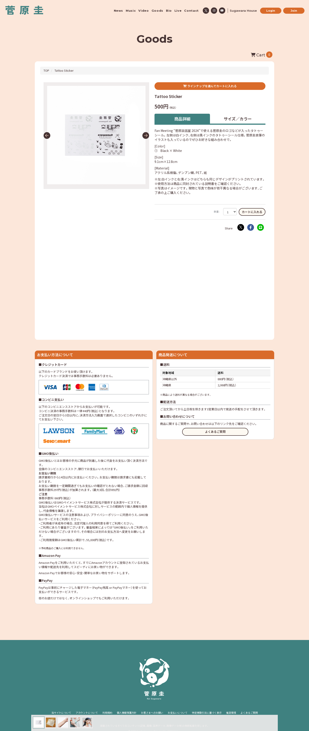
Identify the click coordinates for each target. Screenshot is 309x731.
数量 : (217, 211)
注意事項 (74, 515)
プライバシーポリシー (105, 515)
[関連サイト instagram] (214, 10)
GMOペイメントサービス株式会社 (69, 506)
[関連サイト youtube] (222, 10)
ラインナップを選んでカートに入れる (210, 86)
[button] (47, 135)
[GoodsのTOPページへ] (46, 70)
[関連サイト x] (206, 10)
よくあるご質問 (215, 431)
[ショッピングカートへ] (261, 55)
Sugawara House (243, 10)
